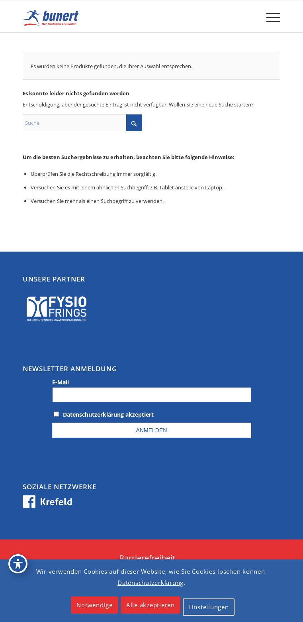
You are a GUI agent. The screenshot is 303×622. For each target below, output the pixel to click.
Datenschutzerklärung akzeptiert (108, 414)
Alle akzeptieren (150, 605)
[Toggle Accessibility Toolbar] (17, 563)
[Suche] (82, 122)
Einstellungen (208, 607)
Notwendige (94, 605)
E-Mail (60, 382)
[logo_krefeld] (126, 16)
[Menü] (269, 16)
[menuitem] (269, 16)
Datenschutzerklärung (150, 583)
